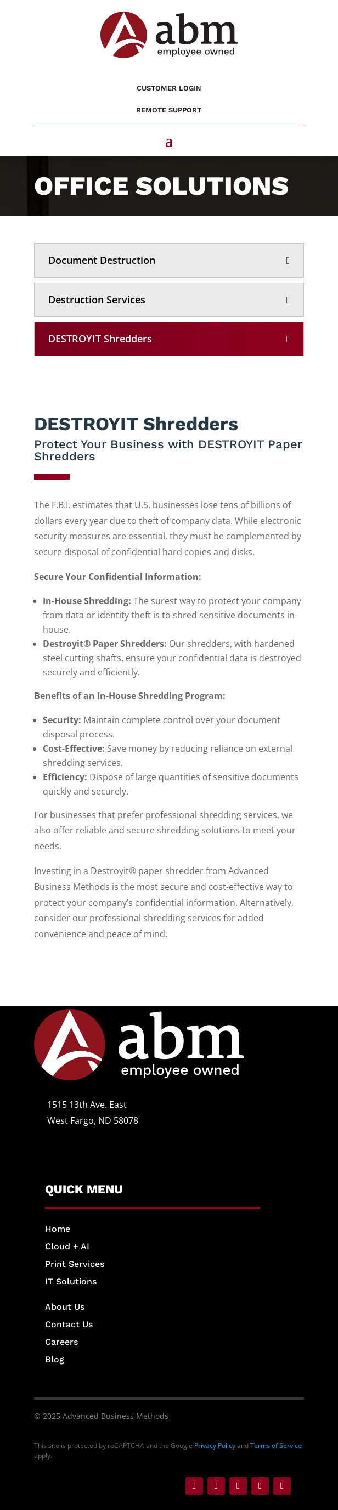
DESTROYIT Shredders (100, 338)
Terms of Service (276, 1445)
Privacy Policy (214, 1445)
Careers (61, 1342)
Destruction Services (96, 299)
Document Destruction (101, 260)
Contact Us (69, 1324)
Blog (54, 1359)
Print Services (74, 1264)
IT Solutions (71, 1281)
